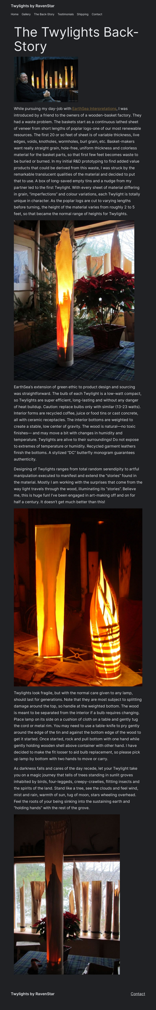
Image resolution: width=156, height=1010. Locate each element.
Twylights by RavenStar (33, 5)
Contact (138, 993)
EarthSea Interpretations (94, 108)
